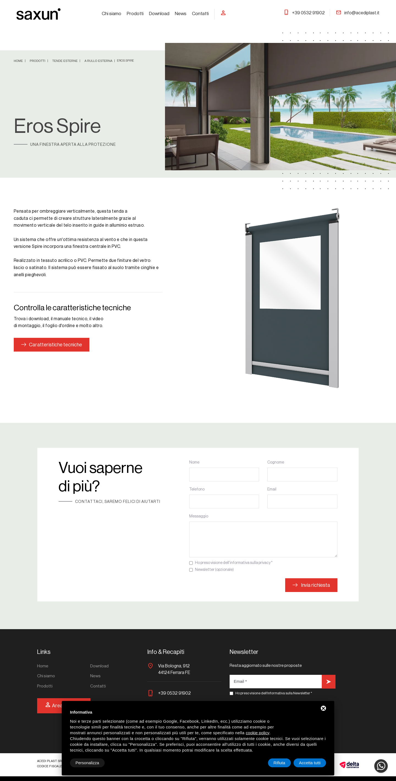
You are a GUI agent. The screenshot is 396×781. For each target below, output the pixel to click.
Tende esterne (65, 60)
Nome (194, 462)
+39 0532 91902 (304, 13)
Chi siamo (111, 13)
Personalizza (87, 762)
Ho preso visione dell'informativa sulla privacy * (234, 563)
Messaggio (198, 516)
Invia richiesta (311, 585)
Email (271, 489)
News (180, 13)
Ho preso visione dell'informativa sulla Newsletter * (273, 693)
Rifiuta (279, 762)
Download (159, 13)
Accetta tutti (309, 762)
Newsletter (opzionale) (214, 570)
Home (19, 60)
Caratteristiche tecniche (51, 344)
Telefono (197, 489)
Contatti (200, 13)
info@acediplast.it (358, 13)
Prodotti (135, 13)
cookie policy (258, 732)
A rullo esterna (98, 60)
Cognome (275, 462)
